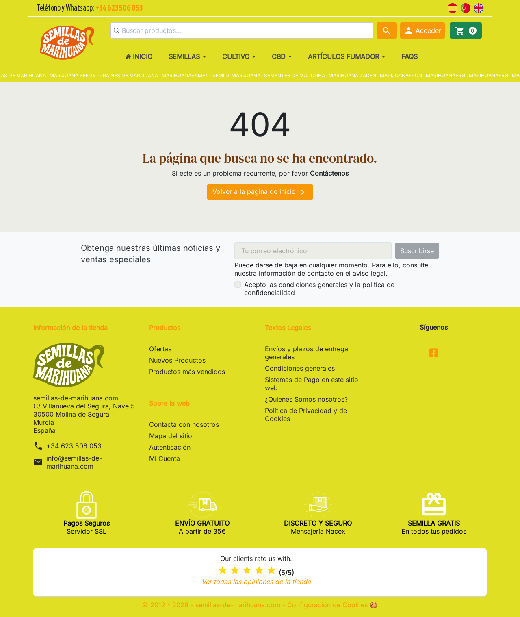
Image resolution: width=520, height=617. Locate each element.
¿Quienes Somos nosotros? (306, 399)
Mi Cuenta (164, 458)
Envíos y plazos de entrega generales (306, 353)
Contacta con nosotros (184, 424)
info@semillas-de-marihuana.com (74, 462)
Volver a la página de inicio (260, 192)
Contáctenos (329, 173)
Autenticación (170, 447)
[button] (422, 30)
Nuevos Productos (177, 360)
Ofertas (160, 349)
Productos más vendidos (187, 371)
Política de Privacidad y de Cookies (306, 414)
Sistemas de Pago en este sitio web (311, 384)
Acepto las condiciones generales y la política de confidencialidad (319, 288)
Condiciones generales (300, 368)
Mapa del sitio (170, 436)
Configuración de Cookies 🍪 (332, 605)
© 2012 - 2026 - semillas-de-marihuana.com (212, 605)
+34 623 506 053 (74, 446)
